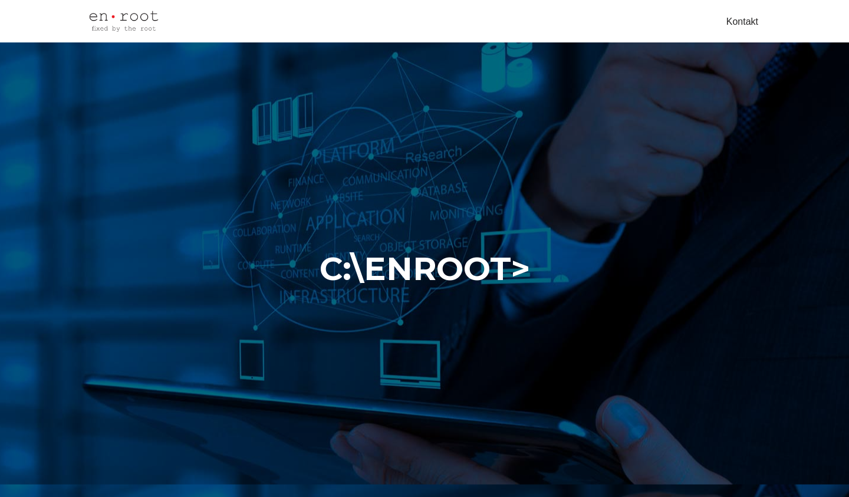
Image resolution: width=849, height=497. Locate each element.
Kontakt (742, 22)
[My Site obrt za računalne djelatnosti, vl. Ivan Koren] (123, 21)
